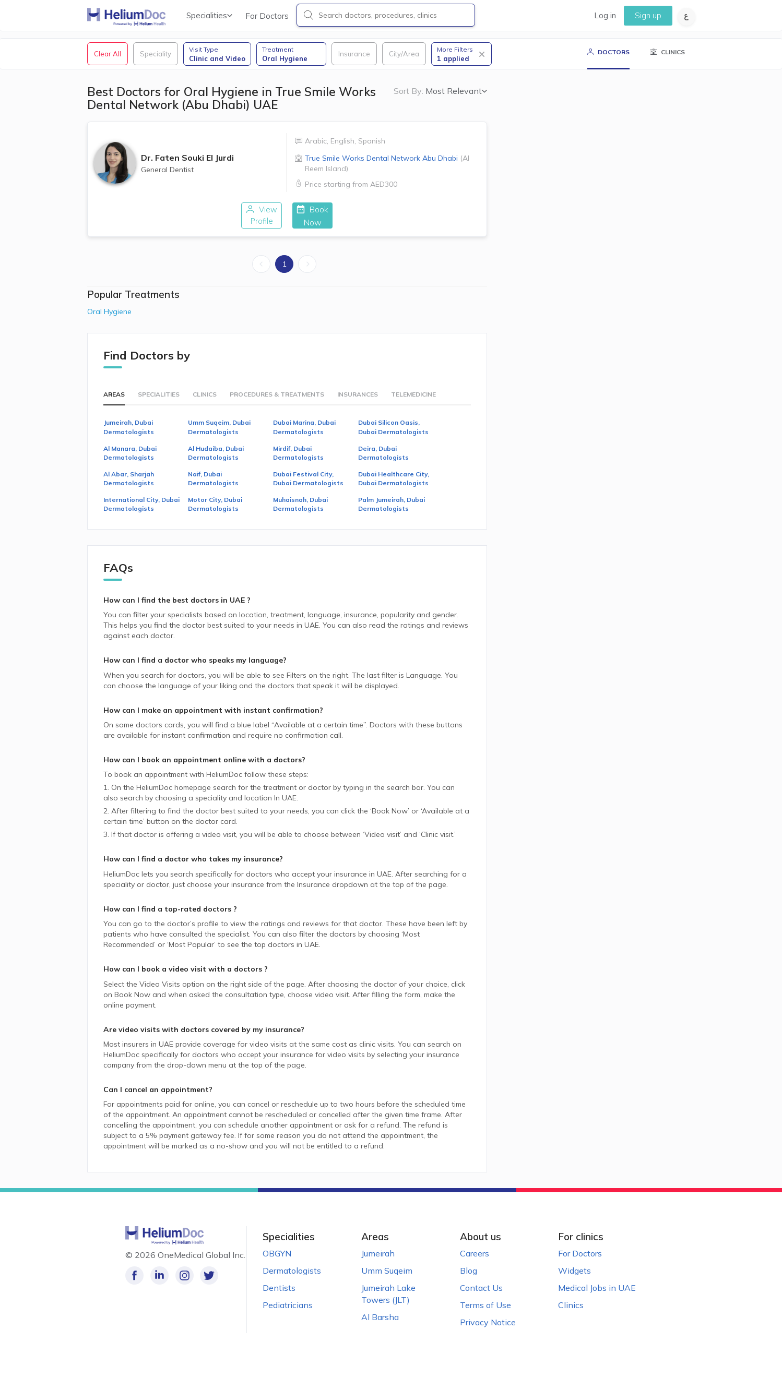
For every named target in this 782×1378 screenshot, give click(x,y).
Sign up (648, 15)
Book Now (360, 226)
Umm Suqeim (386, 1281)
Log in (605, 15)
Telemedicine (413, 405)
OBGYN (277, 1264)
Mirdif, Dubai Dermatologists (298, 463)
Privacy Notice (488, 1332)
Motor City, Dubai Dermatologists (215, 515)
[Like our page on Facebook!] (134, 1286)
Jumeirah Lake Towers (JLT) (388, 1304)
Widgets (574, 1281)
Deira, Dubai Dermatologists (383, 463)
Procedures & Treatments (277, 405)
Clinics (205, 405)
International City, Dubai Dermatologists (141, 515)
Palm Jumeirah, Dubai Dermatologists (391, 515)
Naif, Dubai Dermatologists (213, 489)
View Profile (213, 226)
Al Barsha (380, 1327)
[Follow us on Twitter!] (205, 1286)
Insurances (357, 405)
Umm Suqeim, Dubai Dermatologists (219, 437)
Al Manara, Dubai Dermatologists (130, 463)
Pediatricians (288, 1315)
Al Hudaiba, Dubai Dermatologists (216, 463)
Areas (114, 405)
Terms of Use (485, 1315)
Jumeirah (378, 1264)
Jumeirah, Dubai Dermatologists (128, 437)
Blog (468, 1281)
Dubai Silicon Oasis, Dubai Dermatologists (393, 437)
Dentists (279, 1298)
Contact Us (481, 1298)
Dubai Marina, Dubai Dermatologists (304, 437)
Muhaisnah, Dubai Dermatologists (300, 515)
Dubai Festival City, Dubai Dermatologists (308, 489)
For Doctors (267, 16)
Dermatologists (292, 1281)
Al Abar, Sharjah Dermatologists (128, 489)
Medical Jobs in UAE (597, 1298)
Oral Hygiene (109, 322)
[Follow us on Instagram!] (181, 1286)
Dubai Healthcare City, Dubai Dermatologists (393, 489)
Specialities (209, 15)
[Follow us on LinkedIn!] (158, 1286)
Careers (474, 1264)
